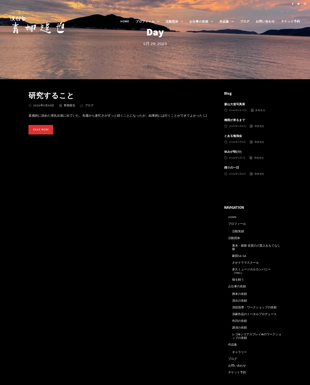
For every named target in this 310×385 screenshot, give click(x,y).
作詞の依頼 (239, 321)
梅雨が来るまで (234, 120)
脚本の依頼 (239, 294)
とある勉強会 (233, 136)
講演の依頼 (239, 327)
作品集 (224, 21)
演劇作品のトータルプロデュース (254, 314)
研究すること (51, 95)
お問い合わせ (265, 21)
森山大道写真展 (234, 104)
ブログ (245, 21)
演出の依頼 (239, 300)
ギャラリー (239, 352)
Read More (41, 129)
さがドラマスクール (245, 262)
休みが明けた (233, 151)
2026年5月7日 (237, 157)
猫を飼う (238, 279)
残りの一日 (231, 167)
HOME (124, 21)
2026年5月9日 (237, 126)
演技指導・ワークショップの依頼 (254, 307)
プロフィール (145, 21)
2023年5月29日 (43, 105)
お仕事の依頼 (198, 21)
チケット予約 (290, 21)
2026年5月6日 (237, 173)
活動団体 (172, 21)
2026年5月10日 (238, 110)
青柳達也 (69, 105)
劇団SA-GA (239, 256)
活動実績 (238, 231)
